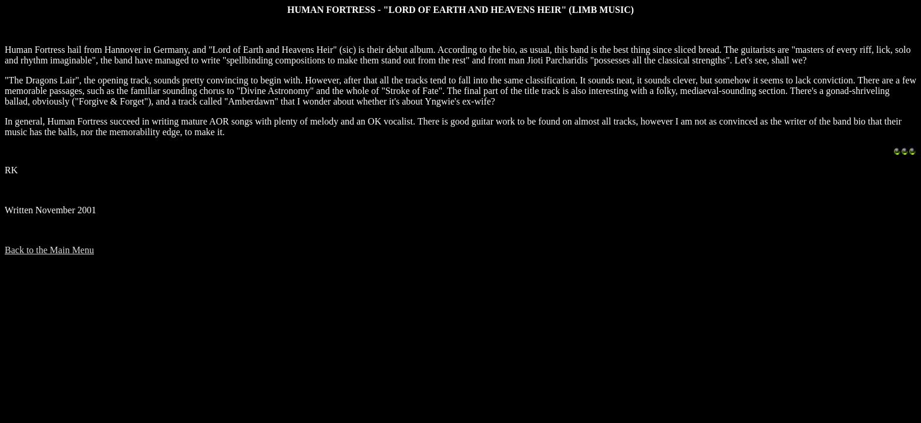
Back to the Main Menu (49, 250)
